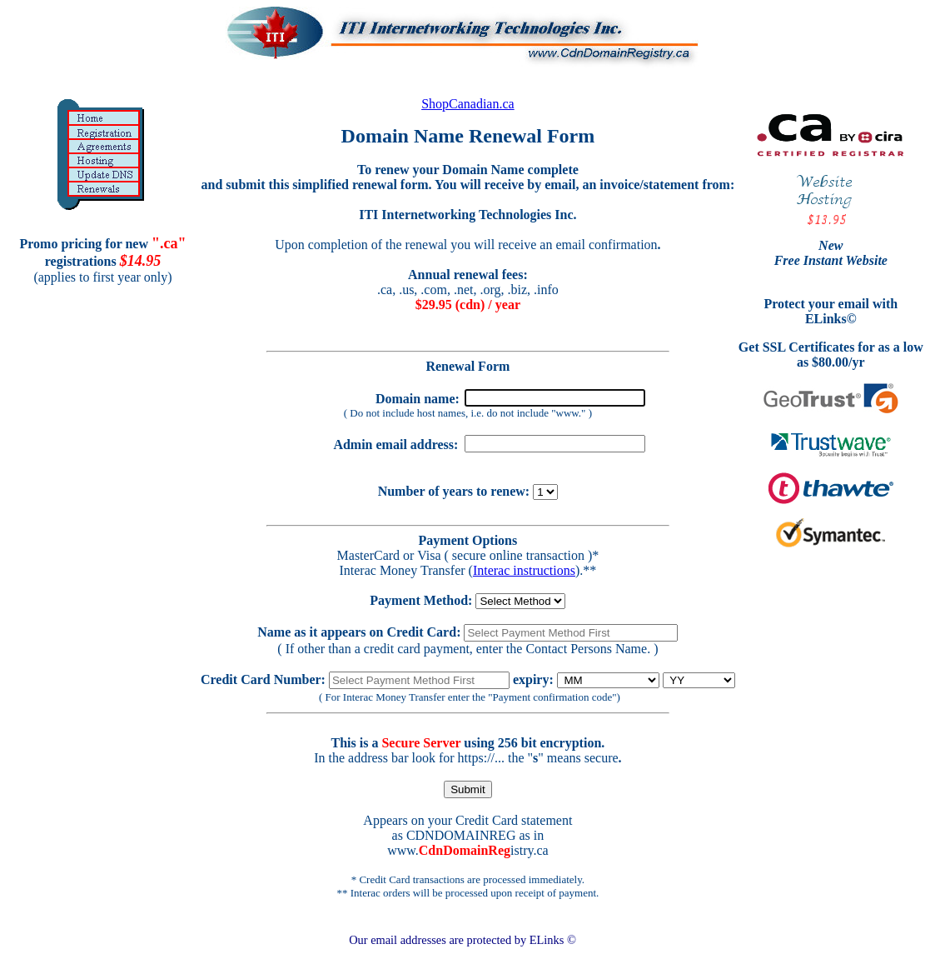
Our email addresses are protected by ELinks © (462, 940)
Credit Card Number (261, 679)
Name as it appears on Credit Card (356, 632)
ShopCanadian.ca (468, 104)
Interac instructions (524, 570)
